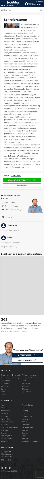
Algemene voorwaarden (30, 375)
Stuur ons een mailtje (11, 209)
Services (4, 389)
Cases (24, 380)
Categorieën (5, 380)
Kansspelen (5, 419)
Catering (25, 410)
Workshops (5, 441)
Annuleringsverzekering (10, 378)
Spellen (24, 436)
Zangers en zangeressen (31, 441)
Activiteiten (5, 386)
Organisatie (5, 383)
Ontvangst (26, 424)
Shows (3, 433)
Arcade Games (27, 405)
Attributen (4, 408)
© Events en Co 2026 (9, 471)
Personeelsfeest (28, 427)
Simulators (26, 433)
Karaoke (25, 419)
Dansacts (4, 413)
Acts (2, 405)
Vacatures (25, 386)
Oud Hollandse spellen (9, 427)
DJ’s (23, 413)
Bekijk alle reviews (9, 247)
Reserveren (22, 185)
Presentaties (26, 392)
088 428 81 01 (10, 202)
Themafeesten (6, 438)
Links (3, 392)
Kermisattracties (7, 422)
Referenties (26, 383)
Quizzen (25, 430)
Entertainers (5, 416)
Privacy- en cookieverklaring (11, 375)
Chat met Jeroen (9, 206)
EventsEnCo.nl (15, 3)
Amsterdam (16, 175)
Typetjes (25, 438)
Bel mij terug (8, 217)
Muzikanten (5, 424)
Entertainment (27, 416)
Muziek (24, 422)
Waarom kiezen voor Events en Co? (14, 331)
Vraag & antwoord (28, 378)
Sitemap (25, 389)
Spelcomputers (6, 436)
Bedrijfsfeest (5, 410)
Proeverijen (5, 430)
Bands (24, 408)
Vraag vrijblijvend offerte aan (22, 180)
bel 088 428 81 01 (27, 360)
